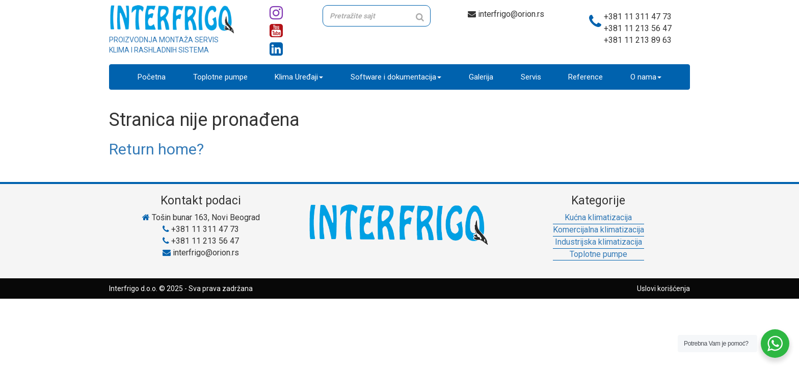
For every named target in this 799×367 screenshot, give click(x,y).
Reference (585, 77)
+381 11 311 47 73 (638, 16)
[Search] (420, 17)
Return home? (156, 149)
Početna (152, 77)
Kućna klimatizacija (598, 217)
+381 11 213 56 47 (638, 28)
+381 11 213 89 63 (638, 40)
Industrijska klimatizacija (598, 242)
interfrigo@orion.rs (506, 14)
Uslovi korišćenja (663, 288)
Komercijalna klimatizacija (598, 229)
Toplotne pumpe (220, 77)
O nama (645, 77)
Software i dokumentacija (396, 77)
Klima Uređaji (299, 77)
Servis (531, 77)
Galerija (481, 77)
